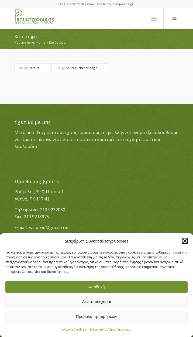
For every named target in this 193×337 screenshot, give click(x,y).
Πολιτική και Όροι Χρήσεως (110, 329)
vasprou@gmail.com (49, 227)
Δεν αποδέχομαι (96, 301)
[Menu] (154, 18)
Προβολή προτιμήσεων (96, 316)
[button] (185, 241)
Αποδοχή (96, 287)
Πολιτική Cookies (73, 329)
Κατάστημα (26, 36)
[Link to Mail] (174, 19)
